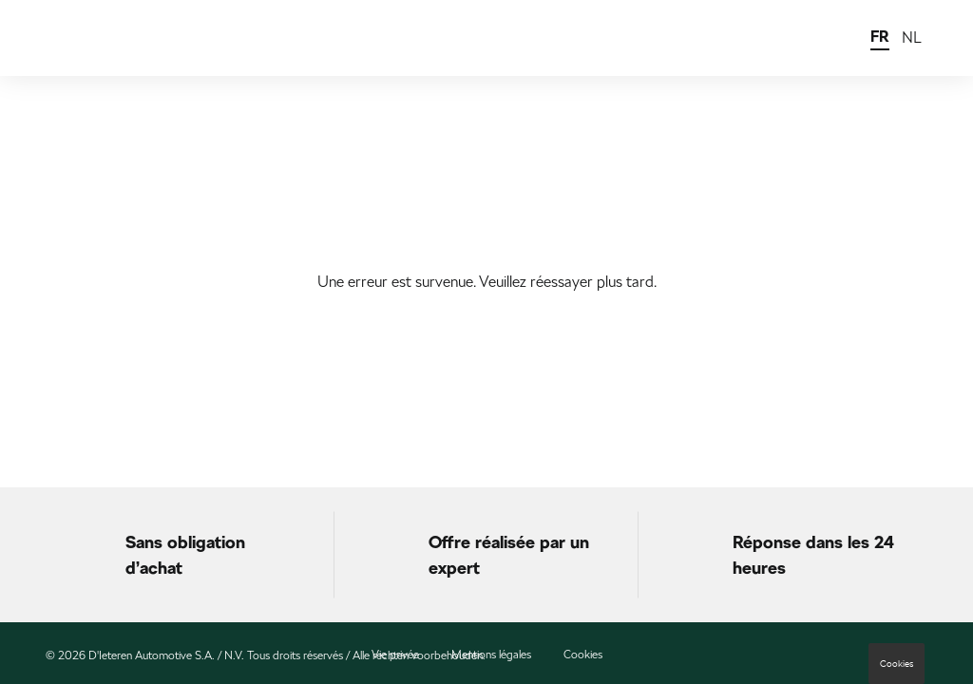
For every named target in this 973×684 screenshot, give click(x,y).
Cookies (582, 654)
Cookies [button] (896, 663)
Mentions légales (491, 654)
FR (879, 37)
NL (912, 37)
